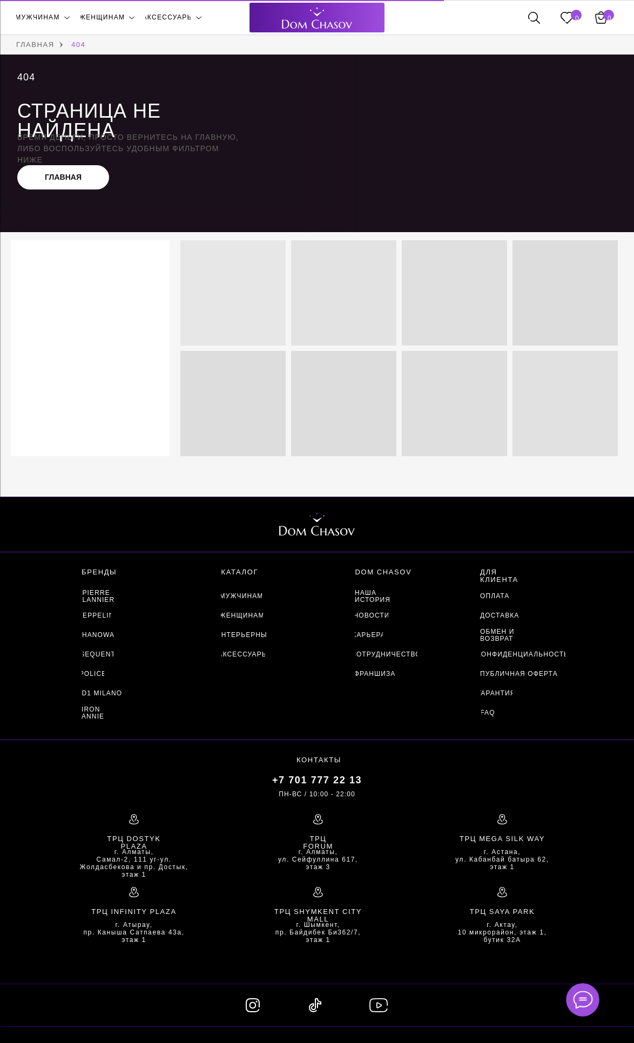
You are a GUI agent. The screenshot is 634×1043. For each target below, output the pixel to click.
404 (78, 44)
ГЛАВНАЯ (35, 44)
